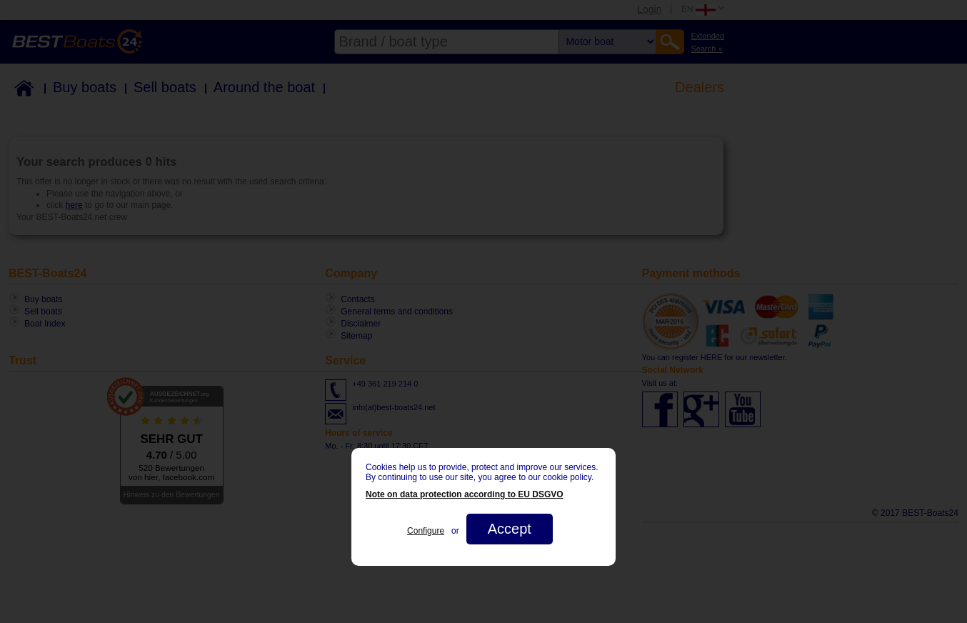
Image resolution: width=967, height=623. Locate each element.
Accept (509, 529)
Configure (425, 531)
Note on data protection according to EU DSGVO (464, 494)
